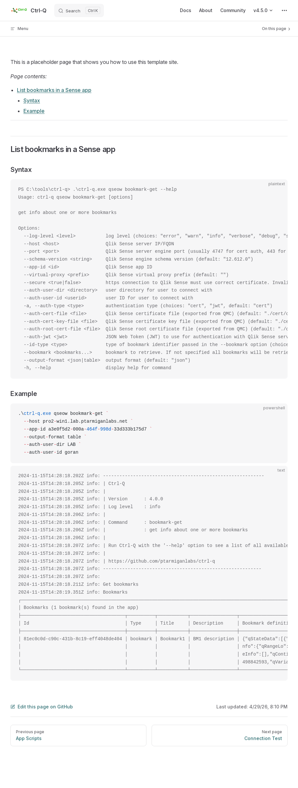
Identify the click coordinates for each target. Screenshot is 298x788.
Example (34, 111)
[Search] (79, 10)
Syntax (31, 100)
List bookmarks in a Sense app (54, 90)
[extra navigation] (284, 10)
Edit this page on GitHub (41, 706)
